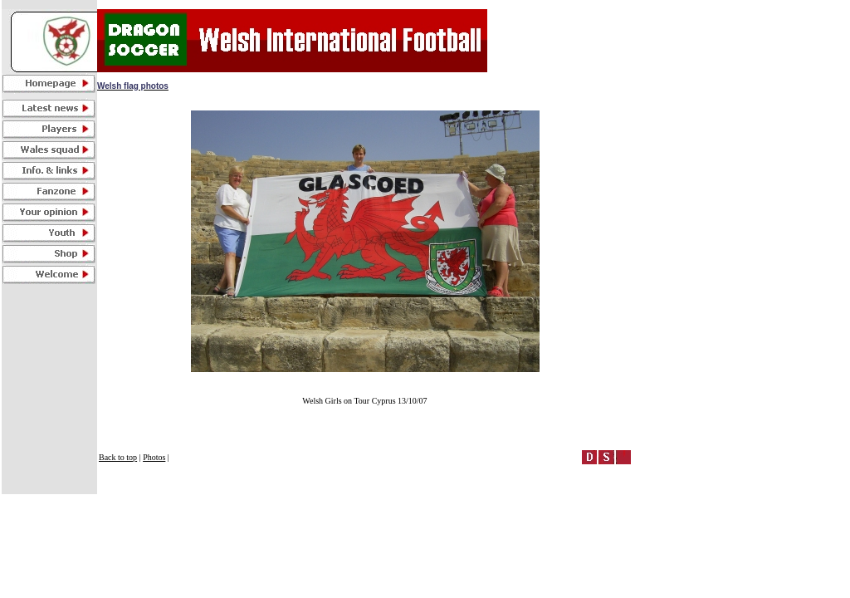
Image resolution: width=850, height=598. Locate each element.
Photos (154, 457)
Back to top (118, 457)
